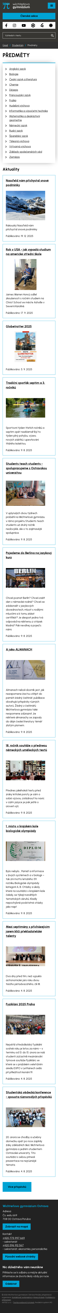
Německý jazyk (18, 125)
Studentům (17, 45)
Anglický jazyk (17, 68)
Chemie (13, 84)
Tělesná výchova (19, 141)
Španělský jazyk (18, 135)
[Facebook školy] (6, 25)
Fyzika (12, 100)
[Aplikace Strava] (51, 25)
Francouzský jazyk (20, 95)
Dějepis (13, 89)
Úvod (5, 45)
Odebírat (11, 1283)
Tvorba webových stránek (23, 1302)
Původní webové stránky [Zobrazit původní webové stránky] (20, 1256)
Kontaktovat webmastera (22, 1297)
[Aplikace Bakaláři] (33, 25)
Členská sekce (29, 15)
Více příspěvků (17, 1186)
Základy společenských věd (25, 151)
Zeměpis (14, 157)
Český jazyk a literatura (23, 79)
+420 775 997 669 (14, 1238)
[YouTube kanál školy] (24, 25)
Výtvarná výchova (20, 146)
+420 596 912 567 (13, 1245)
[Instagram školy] (14, 25)
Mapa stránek (39, 1297)
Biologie (13, 74)
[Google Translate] (42, 25)
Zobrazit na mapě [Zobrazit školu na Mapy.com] (16, 1226)
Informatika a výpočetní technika (28, 110)
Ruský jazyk (16, 130)
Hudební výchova (19, 105)
